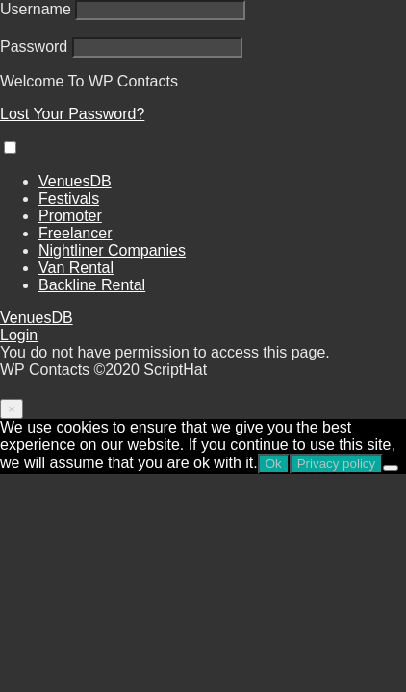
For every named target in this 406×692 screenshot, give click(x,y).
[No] (390, 468)
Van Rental (76, 268)
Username (35, 9)
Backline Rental (91, 285)
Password (33, 46)
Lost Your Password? (72, 114)
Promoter (70, 216)
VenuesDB (75, 181)
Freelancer (75, 233)
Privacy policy (336, 464)
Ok (274, 464)
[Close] (11, 409)
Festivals (68, 198)
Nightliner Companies (112, 250)
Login (19, 335)
